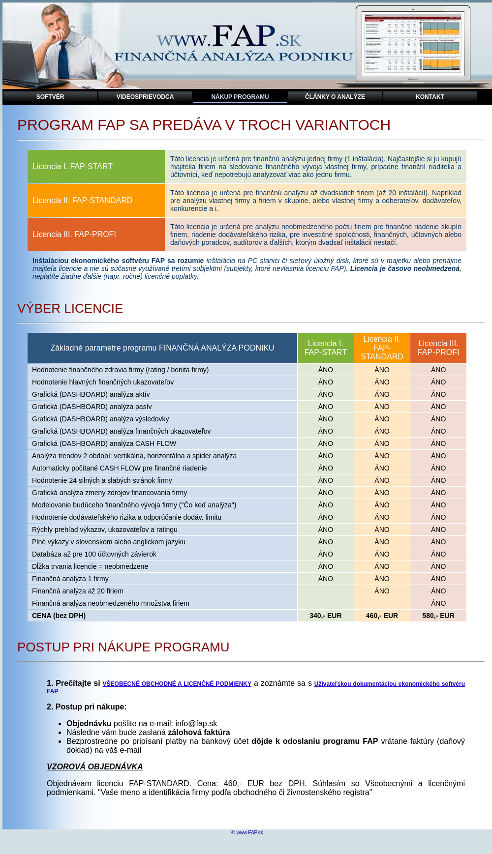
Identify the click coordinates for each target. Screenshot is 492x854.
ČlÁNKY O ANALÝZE (335, 96)
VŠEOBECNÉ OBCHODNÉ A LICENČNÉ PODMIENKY (177, 683)
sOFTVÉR (50, 96)
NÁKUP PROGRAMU (240, 96)
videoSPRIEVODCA (145, 96)
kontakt (430, 96)
